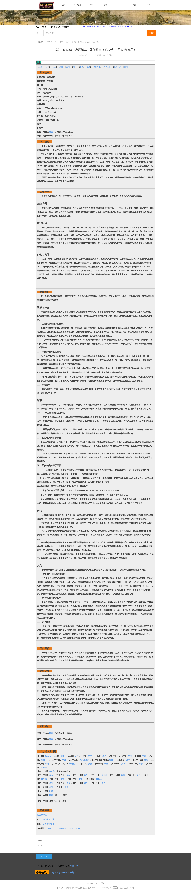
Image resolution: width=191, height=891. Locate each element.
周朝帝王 (96, 67)
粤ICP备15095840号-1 (64, 872)
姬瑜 (63, 779)
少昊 (104, 756)
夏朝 (61, 67)
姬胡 (123, 764)
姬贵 (51, 783)
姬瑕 (146, 760)
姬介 (103, 783)
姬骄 (51, 733)
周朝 (74, 67)
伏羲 (62, 756)
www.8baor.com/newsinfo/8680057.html (63, 828)
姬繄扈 (72, 764)
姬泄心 (99, 779)
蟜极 (130, 756)
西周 (81, 67)
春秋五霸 (107, 67)
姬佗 (86, 775)
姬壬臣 (44, 779)
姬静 (141, 764)
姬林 (68, 775)
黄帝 (90, 756)
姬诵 (111, 760)
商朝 (68, 67)
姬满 (47, 764)
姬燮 (106, 764)
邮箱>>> (74, 865)
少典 (77, 756)
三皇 (47, 67)
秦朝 (126, 67)
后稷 (43, 760)
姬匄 (68, 783)
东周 (88, 67)
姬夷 (80, 779)
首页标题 (40, 42)
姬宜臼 (52, 771)
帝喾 (144, 756)
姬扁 (51, 132)
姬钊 (128, 760)
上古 (40, 67)
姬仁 (86, 783)
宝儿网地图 (42, 815)
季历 (64, 760)
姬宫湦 (44, 768)
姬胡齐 (104, 775)
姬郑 (138, 775)
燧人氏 (48, 756)
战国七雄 (117, 67)
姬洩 (51, 775)
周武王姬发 (84, 760)
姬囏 (90, 764)
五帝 (54, 67)
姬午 (66, 787)
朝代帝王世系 (48, 819)
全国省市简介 (48, 824)
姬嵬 (51, 787)
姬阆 (123, 775)
